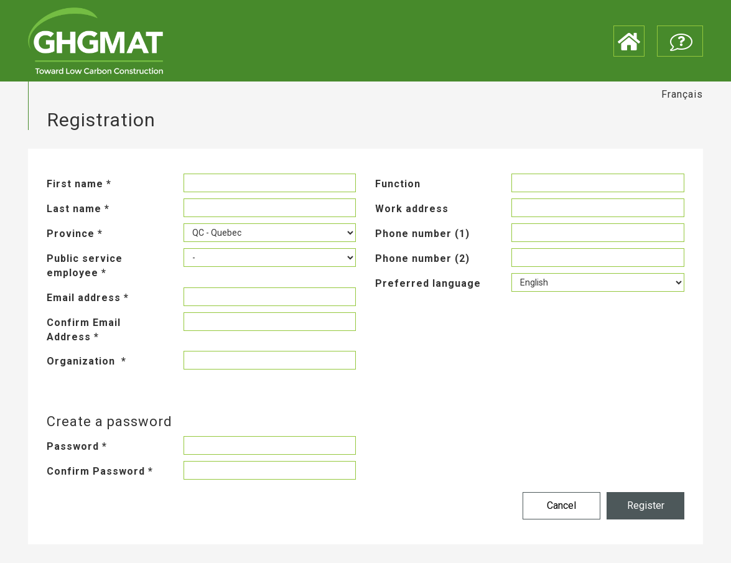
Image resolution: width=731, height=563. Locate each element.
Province (75, 234)
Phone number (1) (422, 234)
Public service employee (85, 266)
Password (77, 446)
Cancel (561, 505)
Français (682, 94)
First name (79, 184)
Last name (78, 209)
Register (645, 505)
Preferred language (428, 283)
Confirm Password (100, 471)
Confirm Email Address (84, 330)
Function (398, 184)
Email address (88, 298)
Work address (412, 209)
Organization (86, 361)
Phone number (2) (422, 258)
